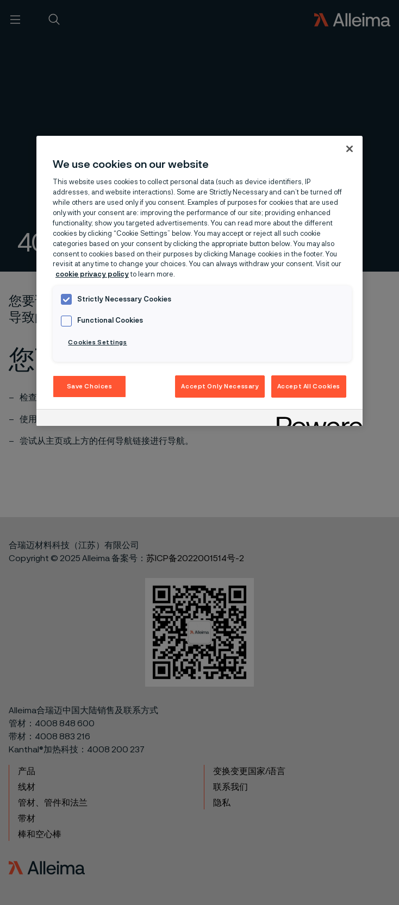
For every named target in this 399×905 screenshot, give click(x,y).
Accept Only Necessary (220, 386)
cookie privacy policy (92, 274)
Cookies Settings (97, 342)
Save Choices (90, 386)
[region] (199, 281)
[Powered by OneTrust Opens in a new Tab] (316, 419)
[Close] (349, 149)
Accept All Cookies (308, 386)
